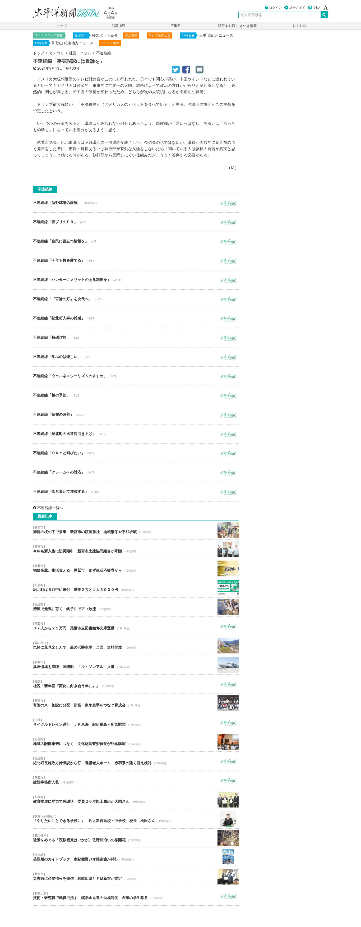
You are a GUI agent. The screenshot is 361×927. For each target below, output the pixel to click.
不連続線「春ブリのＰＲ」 (136, 222)
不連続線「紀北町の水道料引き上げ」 (136, 433)
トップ (62, 26)
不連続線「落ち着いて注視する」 (136, 491)
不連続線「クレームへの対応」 (136, 472)
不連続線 (103, 53)
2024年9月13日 (50, 68)
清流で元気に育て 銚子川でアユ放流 (136, 607)
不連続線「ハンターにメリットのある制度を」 (136, 279)
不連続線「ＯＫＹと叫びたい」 (136, 453)
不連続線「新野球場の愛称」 (136, 202)
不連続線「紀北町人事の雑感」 (136, 318)
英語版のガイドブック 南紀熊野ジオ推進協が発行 (136, 857)
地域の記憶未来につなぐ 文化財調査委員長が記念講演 (136, 741)
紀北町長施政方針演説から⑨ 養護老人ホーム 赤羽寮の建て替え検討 (136, 761)
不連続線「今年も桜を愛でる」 (136, 260)
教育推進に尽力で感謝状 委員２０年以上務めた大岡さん (136, 799)
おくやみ (299, 26)
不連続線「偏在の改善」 (136, 414)
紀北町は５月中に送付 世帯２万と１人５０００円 (136, 587)
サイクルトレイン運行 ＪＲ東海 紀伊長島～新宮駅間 (136, 722)
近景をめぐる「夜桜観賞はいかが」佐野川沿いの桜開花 (136, 838)
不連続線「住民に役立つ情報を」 (136, 241)
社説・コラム (80, 53)
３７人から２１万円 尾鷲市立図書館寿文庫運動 (136, 626)
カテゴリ (56, 53)
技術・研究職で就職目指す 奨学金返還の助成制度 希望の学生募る (136, 895)
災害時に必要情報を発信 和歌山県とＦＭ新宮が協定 (136, 876)
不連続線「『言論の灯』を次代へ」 (136, 299)
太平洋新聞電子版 (62, 13)
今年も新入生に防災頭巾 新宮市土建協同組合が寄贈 (136, 549)
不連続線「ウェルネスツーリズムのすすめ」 (136, 376)
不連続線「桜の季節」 (136, 395)
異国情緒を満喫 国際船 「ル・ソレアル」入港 (136, 664)
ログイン (273, 7)
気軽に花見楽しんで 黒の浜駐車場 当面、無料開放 (136, 645)
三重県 (175, 26)
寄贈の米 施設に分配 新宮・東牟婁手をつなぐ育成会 (136, 703)
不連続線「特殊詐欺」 (136, 337)
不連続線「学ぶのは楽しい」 (136, 356)
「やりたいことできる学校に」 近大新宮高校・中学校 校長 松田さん (136, 818)
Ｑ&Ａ (314, 7)
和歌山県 (119, 26)
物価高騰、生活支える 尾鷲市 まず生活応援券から (136, 568)
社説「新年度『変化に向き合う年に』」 (136, 684)
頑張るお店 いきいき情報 (237, 26)
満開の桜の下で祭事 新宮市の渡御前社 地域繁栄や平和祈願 (136, 529)
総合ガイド (294, 7)
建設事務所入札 (136, 780)
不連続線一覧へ (48, 508)
